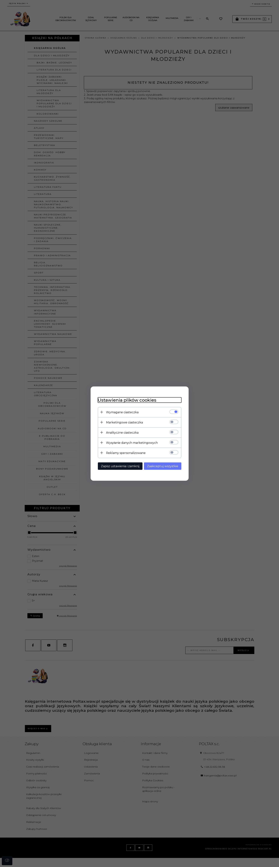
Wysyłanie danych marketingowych (132, 442)
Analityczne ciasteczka (122, 432)
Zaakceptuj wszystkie (162, 466)
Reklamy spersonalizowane (126, 452)
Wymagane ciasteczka (122, 412)
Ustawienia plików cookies (127, 400)
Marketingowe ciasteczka (124, 422)
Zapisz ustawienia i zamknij (120, 466)
